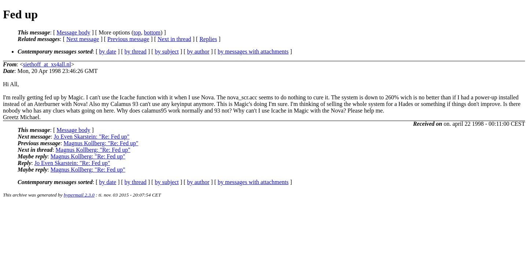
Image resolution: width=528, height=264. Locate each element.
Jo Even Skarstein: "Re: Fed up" (91, 136)
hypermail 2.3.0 (79, 195)
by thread (136, 51)
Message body (73, 32)
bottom (152, 32)
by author (198, 51)
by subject (167, 51)
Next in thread (174, 39)
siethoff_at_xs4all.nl (47, 64)
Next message (82, 39)
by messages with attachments (253, 51)
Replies (208, 39)
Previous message (128, 39)
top (137, 32)
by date (107, 51)
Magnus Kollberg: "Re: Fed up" (100, 143)
